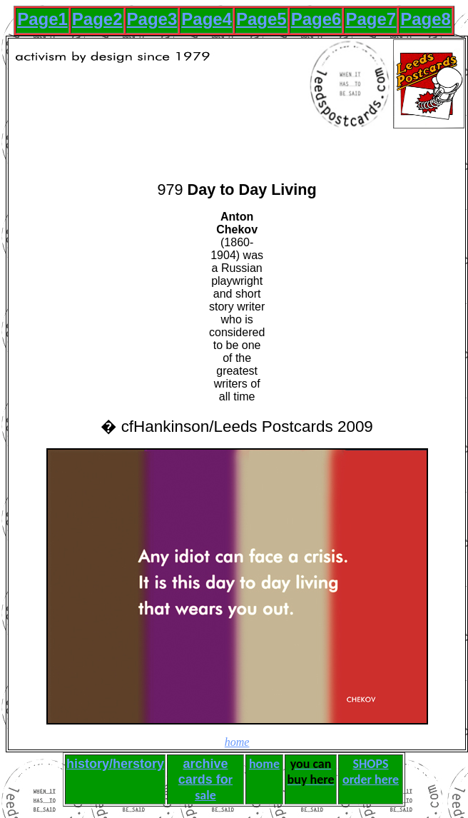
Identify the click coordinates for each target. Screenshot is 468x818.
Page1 (42, 19)
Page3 (152, 19)
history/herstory (115, 764)
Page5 (261, 19)
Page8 (425, 19)
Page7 (370, 19)
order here (370, 779)
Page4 (206, 19)
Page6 (316, 19)
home (237, 742)
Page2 (97, 19)
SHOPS (370, 764)
